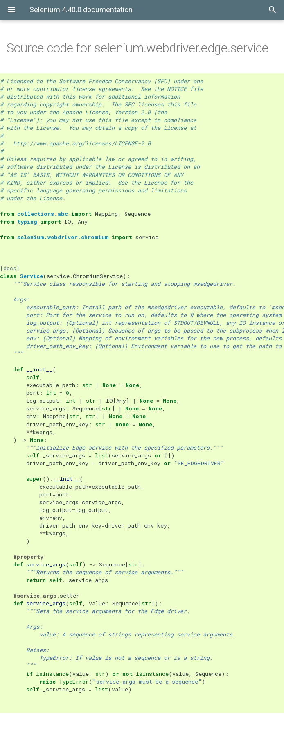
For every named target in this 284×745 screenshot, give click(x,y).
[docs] (10, 268)
